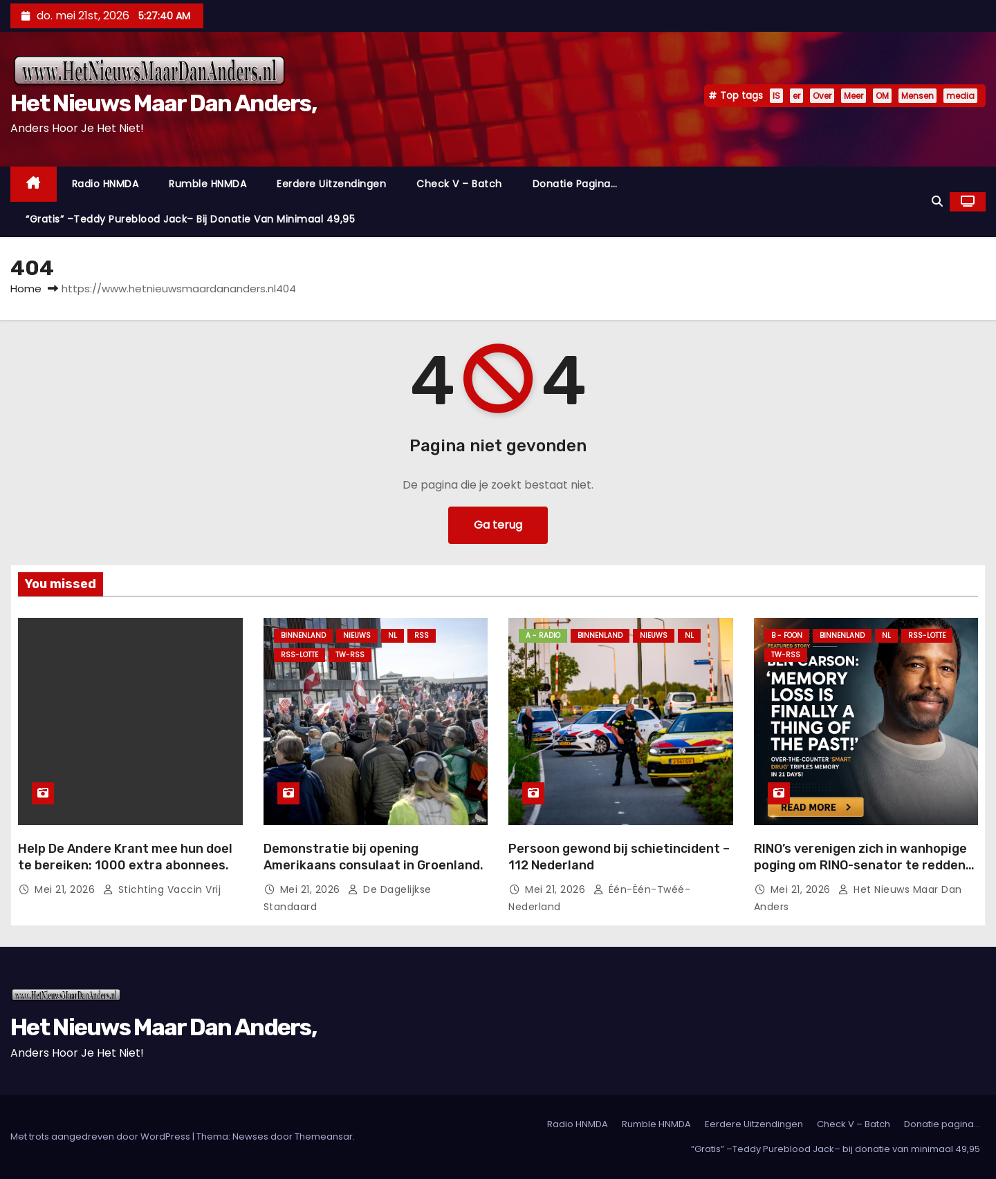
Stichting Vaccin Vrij (161, 889)
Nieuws (357, 635)
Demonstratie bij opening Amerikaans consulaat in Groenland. (373, 857)
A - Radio (543, 635)
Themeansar (324, 1136)
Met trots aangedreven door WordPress (101, 1136)
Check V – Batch (459, 184)
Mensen (917, 96)
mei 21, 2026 (66, 889)
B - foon (786, 635)
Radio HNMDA (105, 184)
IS (776, 96)
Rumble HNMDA (207, 184)
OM (882, 96)
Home (26, 288)
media (960, 96)
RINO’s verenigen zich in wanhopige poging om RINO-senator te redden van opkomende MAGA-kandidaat (860, 865)
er (796, 96)
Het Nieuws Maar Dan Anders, (163, 103)
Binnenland (303, 635)
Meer (853, 96)
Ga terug (498, 525)
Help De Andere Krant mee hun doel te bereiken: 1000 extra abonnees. (125, 857)
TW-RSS (350, 655)
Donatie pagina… (575, 184)
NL (392, 635)
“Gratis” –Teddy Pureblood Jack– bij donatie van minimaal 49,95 (190, 219)
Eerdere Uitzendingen (331, 184)
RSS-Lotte (299, 655)
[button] (937, 201)
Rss (421, 635)
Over (822, 96)
